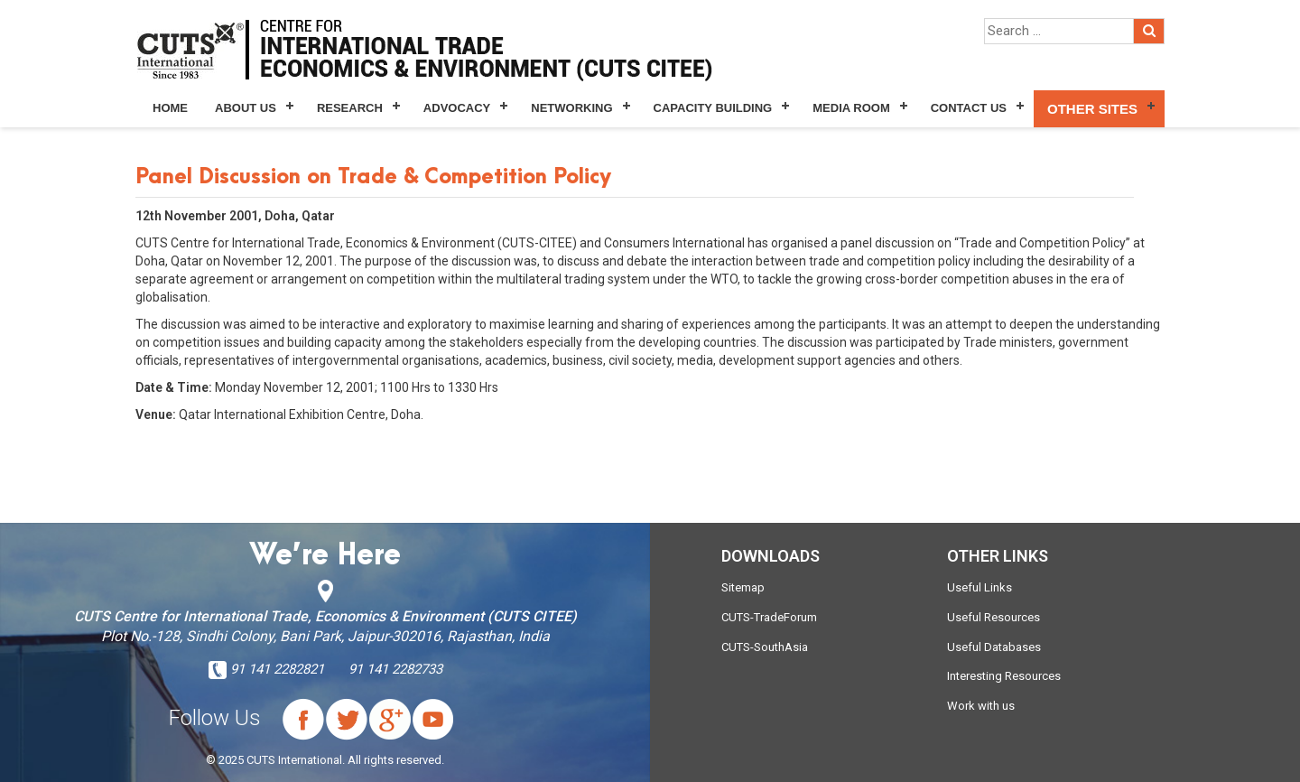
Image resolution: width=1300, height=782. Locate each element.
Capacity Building (713, 108)
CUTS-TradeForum (769, 617)
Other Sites (1092, 108)
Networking (571, 108)
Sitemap (743, 587)
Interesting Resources (1004, 676)
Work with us (981, 705)
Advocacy (456, 108)
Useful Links (979, 587)
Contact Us (969, 108)
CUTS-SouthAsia (764, 647)
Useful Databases (994, 647)
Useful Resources (993, 617)
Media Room (850, 108)
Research (350, 108)
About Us (245, 108)
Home (170, 108)
